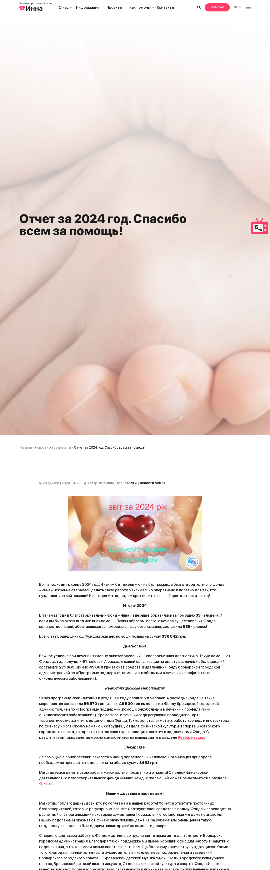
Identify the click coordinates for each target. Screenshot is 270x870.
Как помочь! (140, 7)
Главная (25, 447)
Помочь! (217, 7)
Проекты (114, 7)
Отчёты (46, 783)
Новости (41, 447)
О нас (64, 7)
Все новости (61, 447)
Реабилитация (191, 737)
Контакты (165, 7)
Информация (87, 7)
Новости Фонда (152, 483)
